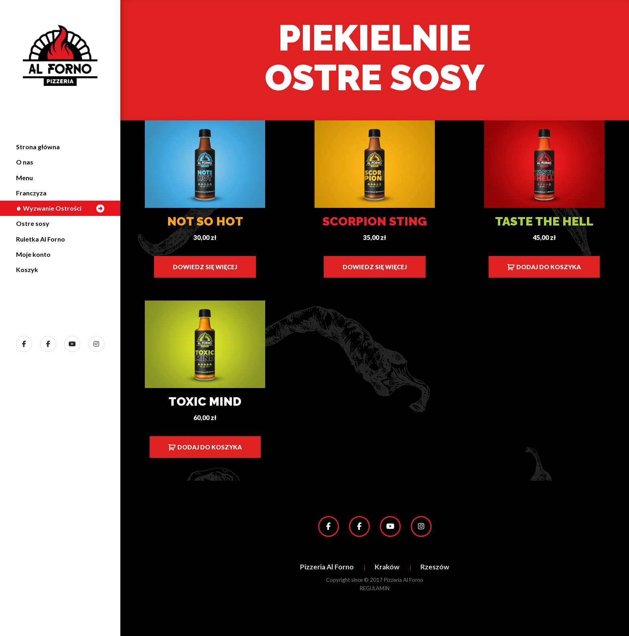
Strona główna (38, 146)
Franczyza (31, 193)
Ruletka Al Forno (40, 239)
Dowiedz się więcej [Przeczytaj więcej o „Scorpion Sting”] (375, 266)
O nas (24, 162)
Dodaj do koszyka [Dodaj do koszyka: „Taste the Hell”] (548, 266)
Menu (24, 177)
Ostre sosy (32, 223)
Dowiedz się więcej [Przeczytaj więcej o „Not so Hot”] (205, 266)
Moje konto (33, 254)
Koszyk (27, 269)
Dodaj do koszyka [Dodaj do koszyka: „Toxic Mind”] (209, 447)
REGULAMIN (375, 588)
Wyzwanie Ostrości (48, 208)
